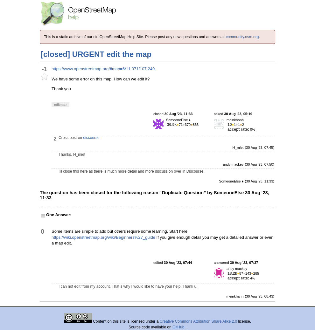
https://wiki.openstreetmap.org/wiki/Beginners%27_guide (103, 237)
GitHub (179, 327)
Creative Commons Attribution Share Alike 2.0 (198, 321)
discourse (91, 137)
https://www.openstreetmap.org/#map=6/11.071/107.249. (104, 68)
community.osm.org (242, 37)
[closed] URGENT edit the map (96, 54)
